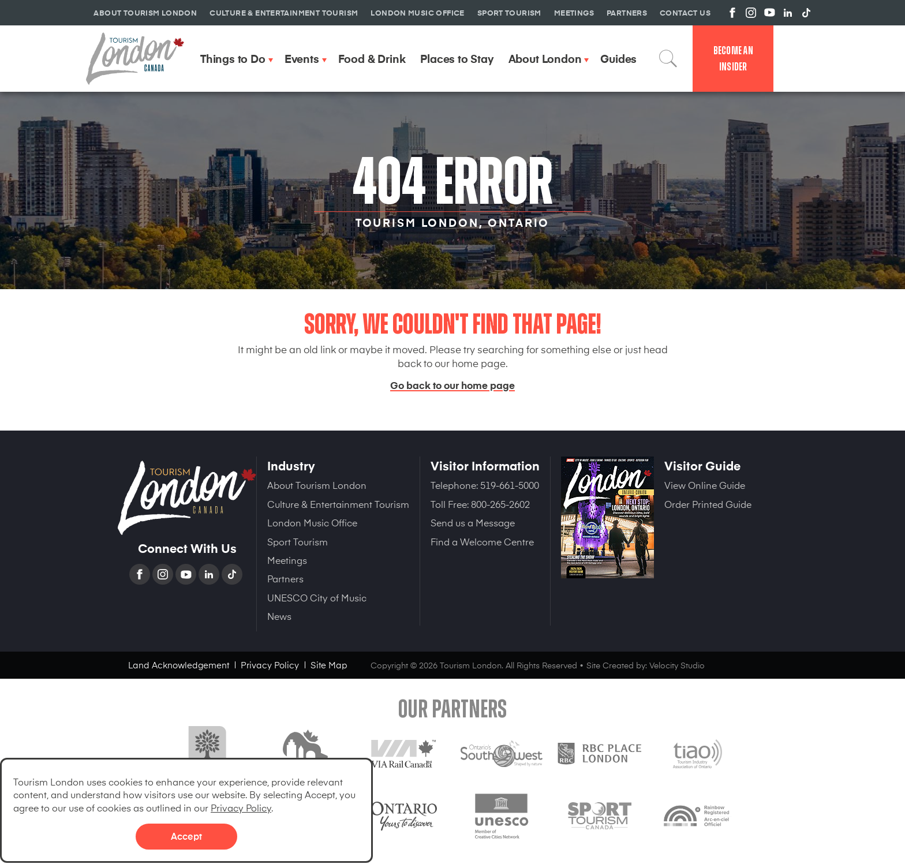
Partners (285, 578)
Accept (186, 835)
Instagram (163, 574)
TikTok (233, 574)
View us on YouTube (769, 12)
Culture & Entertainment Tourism (338, 504)
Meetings (287, 559)
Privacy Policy (241, 807)
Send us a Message (473, 522)
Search (668, 58)
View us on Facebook (732, 12)
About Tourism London (317, 484)
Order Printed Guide (707, 504)
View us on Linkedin (787, 12)
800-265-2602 (500, 504)
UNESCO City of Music (317, 597)
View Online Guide (704, 484)
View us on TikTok (806, 12)
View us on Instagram (750, 12)
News (279, 615)
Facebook (140, 574)
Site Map (329, 665)
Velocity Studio (677, 665)
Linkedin (210, 574)
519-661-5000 (509, 484)
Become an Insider (733, 58)
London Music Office (312, 522)
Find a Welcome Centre (482, 541)
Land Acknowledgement (178, 665)
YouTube (187, 574)
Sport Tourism (297, 541)
